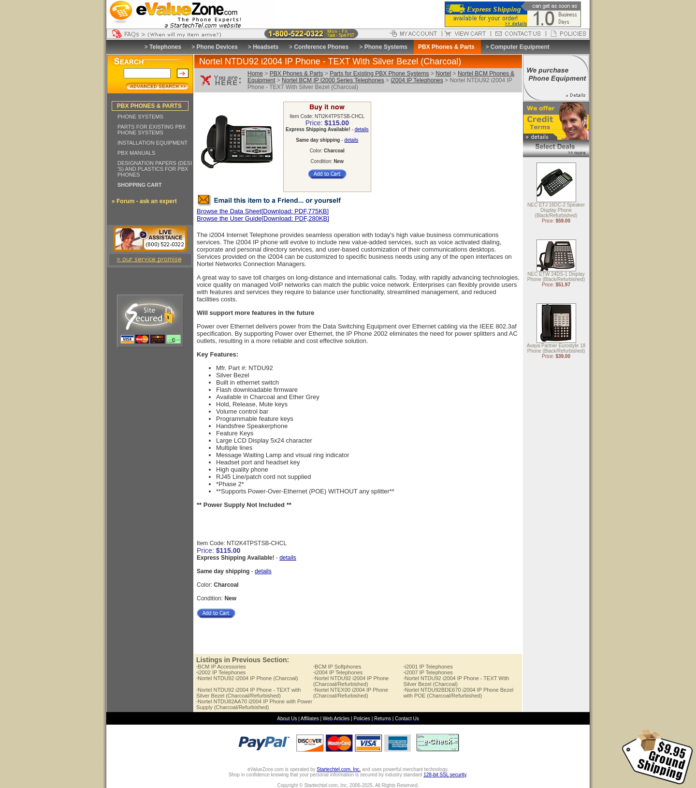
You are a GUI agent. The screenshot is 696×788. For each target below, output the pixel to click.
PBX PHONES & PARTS (149, 106)
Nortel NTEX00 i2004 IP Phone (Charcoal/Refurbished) (350, 693)
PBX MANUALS (136, 153)
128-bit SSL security (444, 774)
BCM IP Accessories (221, 666)
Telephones (165, 47)
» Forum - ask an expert (144, 201)
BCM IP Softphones (337, 666)
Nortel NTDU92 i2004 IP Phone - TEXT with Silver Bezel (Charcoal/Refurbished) (248, 693)
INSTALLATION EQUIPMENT (152, 143)
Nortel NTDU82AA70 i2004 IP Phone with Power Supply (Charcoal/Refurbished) (254, 704)
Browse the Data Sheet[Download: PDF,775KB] (263, 211)
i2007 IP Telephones (427, 672)
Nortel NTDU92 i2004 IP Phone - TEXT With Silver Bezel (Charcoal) (456, 681)
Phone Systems (385, 47)
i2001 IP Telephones (427, 666)
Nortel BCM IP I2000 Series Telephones (333, 80)
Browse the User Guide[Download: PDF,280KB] (263, 218)
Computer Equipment (520, 47)
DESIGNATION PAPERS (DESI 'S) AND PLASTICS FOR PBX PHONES (154, 169)
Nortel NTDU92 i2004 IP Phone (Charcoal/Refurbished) (351, 681)
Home (255, 73)
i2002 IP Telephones (221, 672)
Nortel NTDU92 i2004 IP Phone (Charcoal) (247, 678)
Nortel (443, 73)
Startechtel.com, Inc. (339, 769)
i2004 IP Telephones (417, 80)
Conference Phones (321, 47)
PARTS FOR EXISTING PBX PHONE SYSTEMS (151, 129)
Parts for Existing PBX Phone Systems (379, 73)
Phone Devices (216, 47)
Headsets (265, 47)
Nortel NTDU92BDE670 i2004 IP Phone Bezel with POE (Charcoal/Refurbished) (458, 693)
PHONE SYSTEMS (140, 116)
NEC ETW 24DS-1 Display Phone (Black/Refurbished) (556, 277)
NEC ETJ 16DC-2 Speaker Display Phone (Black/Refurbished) (556, 210)
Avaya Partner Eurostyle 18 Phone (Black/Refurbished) (556, 349)
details (362, 129)
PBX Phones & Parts (296, 73)
